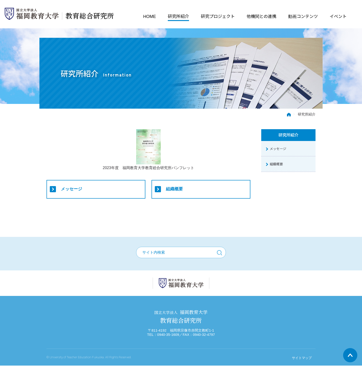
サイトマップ (302, 359)
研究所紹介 (178, 16)
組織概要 (174, 189)
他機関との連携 (261, 16)
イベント (337, 16)
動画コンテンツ (303, 16)
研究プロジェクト (218, 16)
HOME (149, 16)
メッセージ (71, 189)
